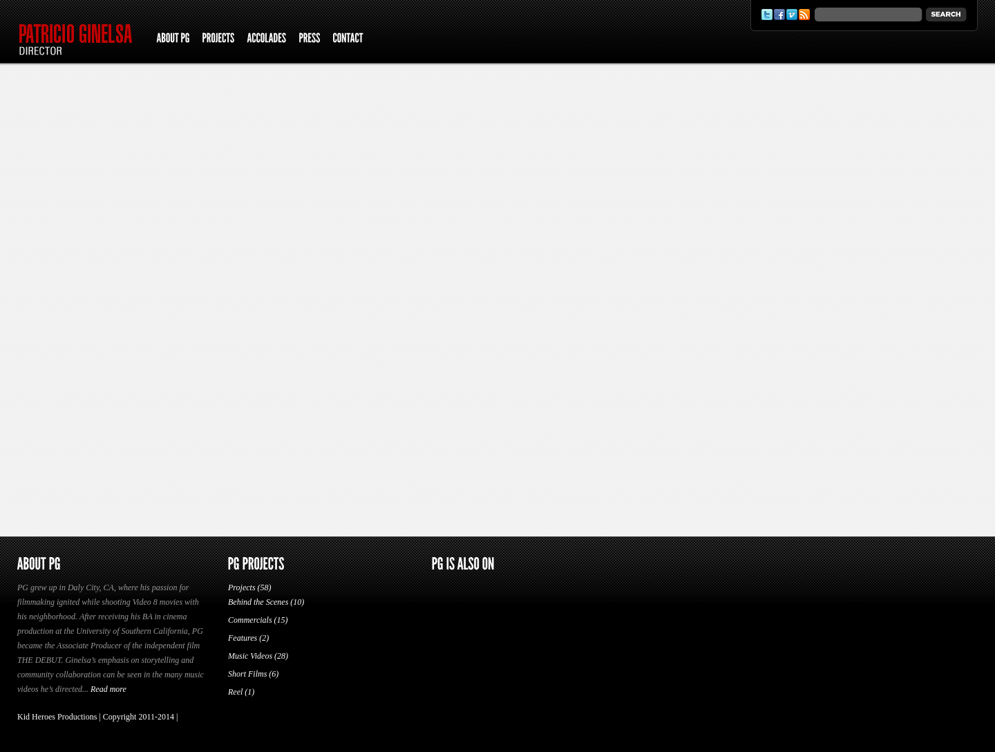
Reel (235, 692)
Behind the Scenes (258, 602)
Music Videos (250, 656)
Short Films (247, 674)
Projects (242, 587)
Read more (108, 689)
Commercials (250, 620)
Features (242, 638)
